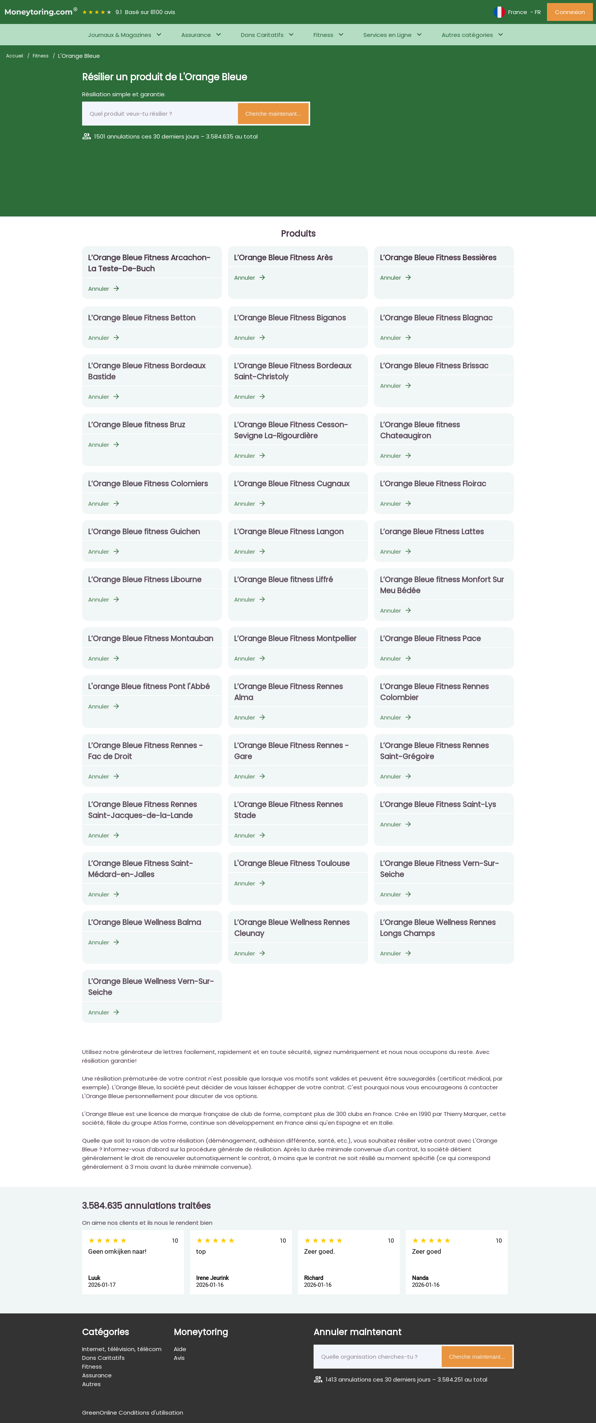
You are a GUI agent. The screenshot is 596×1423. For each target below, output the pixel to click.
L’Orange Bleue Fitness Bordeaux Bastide (146, 376)
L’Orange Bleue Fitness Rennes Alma (288, 697)
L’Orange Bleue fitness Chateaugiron (420, 435)
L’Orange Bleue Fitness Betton (141, 323)
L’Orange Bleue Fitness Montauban (150, 644)
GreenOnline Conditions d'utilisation (132, 1413)
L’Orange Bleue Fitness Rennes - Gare (291, 756)
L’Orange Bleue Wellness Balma (144, 928)
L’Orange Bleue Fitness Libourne (144, 585)
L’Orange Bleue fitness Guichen (144, 537)
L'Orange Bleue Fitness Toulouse (292, 869)
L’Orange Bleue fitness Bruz (136, 430)
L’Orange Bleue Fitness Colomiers (148, 489)
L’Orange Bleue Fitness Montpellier (295, 644)
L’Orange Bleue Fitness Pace (430, 644)
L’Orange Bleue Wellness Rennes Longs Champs (438, 933)
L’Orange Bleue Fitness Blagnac (436, 323)
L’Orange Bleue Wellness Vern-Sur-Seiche (151, 992)
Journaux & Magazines (119, 35)
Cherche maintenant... (273, 113)
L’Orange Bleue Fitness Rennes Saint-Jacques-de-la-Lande (142, 815)
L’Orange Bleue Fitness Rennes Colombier (434, 697)
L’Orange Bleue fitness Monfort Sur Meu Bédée (442, 590)
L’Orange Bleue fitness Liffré (283, 585)
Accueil (15, 56)
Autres (91, 1384)
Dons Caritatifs (262, 35)
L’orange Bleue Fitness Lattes (432, 537)
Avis (179, 1358)
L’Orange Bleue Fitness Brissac (434, 371)
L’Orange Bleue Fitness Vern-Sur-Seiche (439, 874)
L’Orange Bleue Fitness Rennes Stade (288, 815)
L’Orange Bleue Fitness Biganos (290, 323)
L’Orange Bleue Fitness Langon (289, 537)
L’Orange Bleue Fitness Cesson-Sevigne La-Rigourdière (291, 435)
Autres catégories (467, 35)
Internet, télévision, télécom (122, 1349)
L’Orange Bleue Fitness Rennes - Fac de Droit (145, 756)
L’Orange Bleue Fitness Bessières (438, 258)
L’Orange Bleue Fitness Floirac (433, 489)
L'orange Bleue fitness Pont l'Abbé (149, 692)
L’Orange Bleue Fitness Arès (283, 258)
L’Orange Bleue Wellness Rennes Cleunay (292, 933)
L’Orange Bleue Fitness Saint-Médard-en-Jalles (140, 874)
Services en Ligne (387, 35)
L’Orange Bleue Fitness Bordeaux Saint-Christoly (292, 376)
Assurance (196, 35)
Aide (180, 1349)
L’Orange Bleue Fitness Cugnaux (291, 489)
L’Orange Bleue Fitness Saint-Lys (438, 810)
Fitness (323, 35)
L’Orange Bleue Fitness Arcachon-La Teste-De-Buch (149, 263)
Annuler (104, 288)
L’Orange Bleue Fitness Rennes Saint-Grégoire (434, 756)
